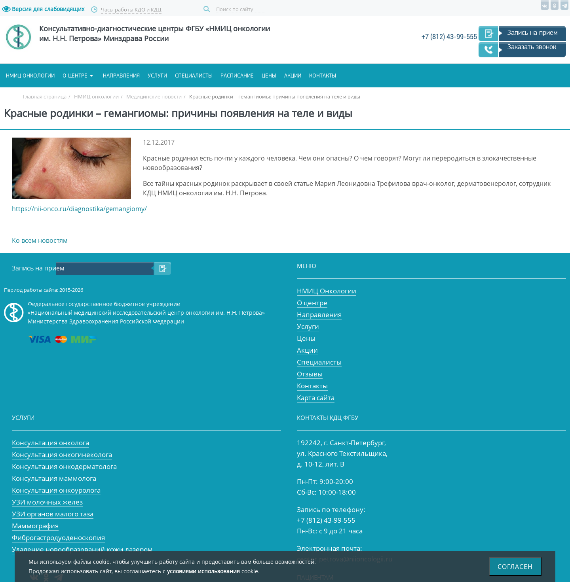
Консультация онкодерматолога (64, 466)
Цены (269, 75)
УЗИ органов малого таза (52, 513)
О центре (75, 75)
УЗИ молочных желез (47, 501)
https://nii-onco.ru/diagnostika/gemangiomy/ (79, 208)
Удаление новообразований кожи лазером (82, 549)
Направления (121, 75)
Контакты (322, 75)
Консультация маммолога (54, 478)
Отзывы (310, 373)
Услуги (157, 75)
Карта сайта (315, 397)
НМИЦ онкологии (30, 75)
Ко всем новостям (40, 240)
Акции (292, 75)
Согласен (515, 566)
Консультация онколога (50, 442)
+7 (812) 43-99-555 (449, 36)
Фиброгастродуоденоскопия (58, 537)
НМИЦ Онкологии (326, 290)
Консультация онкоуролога (56, 490)
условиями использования (203, 571)
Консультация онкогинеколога (62, 454)
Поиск (207, 9)
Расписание (237, 75)
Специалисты (194, 75)
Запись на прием (532, 32)
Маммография (35, 525)
